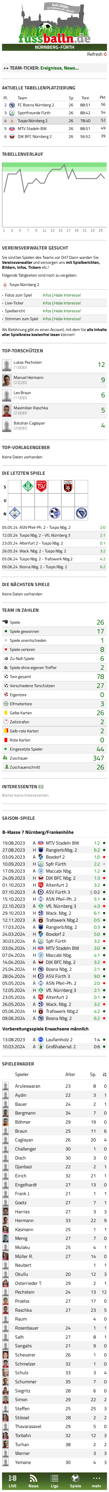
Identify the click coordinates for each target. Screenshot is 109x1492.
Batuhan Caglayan (29, 423)
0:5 (97, 919)
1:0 (97, 856)
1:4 (97, 1039)
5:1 (97, 898)
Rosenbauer (27, 1327)
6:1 (97, 912)
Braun (21, 1130)
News (33, 1481)
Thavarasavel (28, 1426)
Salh (19, 1336)
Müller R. (24, 1256)
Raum (21, 1318)
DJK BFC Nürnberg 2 (35, 136)
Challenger (25, 1148)
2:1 (103, 535)
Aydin (20, 1094)
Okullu (21, 1274)
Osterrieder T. (28, 1283)
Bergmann (25, 1112)
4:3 (97, 905)
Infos (47, 295)
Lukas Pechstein (28, 362)
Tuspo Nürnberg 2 (33, 120)
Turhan (22, 1444)
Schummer (26, 1381)
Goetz (20, 1202)
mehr (96, 1481)
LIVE (12, 1481)
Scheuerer (25, 1354)
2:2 (97, 863)
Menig (21, 1238)
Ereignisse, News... (59, 67)
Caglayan (24, 1139)
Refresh (95, 54)
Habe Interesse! (67, 295)
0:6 (97, 1046)
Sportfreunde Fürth (34, 113)
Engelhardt (26, 1184)
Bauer (21, 1104)
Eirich (20, 1175)
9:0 (97, 976)
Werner (22, 1453)
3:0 (97, 948)
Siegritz (22, 1390)
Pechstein (25, 1291)
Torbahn (23, 1435)
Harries (22, 1211)
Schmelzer (25, 1363)
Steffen (22, 1408)
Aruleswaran (27, 1085)
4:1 (97, 955)
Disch (20, 1157)
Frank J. (22, 1193)
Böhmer (23, 1121)
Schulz (21, 1372)
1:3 (97, 877)
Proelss (22, 1300)
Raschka (23, 1309)
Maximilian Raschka (31, 408)
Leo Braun (22, 392)
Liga (54, 1481)
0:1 (103, 543)
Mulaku (22, 1247)
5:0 (97, 934)
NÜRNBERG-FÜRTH (54, 47)
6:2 (103, 567)
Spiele (75, 1481)
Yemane (23, 1462)
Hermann (24, 1220)
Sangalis (23, 1345)
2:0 (103, 527)
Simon (21, 1399)
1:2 (97, 842)
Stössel (22, 1417)
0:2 (97, 891)
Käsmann (24, 1229)
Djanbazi (23, 1166)
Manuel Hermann (29, 377)
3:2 (103, 551)
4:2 (103, 559)
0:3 (97, 926)
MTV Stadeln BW (32, 128)
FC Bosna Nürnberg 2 (36, 105)
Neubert (23, 1265)
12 (101, 364)
